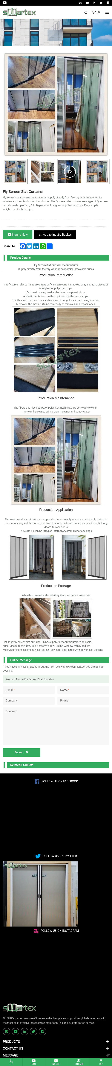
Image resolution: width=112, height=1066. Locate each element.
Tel (11, 1064)
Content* (11, 711)
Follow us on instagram (60, 930)
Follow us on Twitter (60, 856)
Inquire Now (20, 234)
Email (33, 1064)
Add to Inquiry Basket (57, 234)
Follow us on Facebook (60, 781)
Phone (64, 700)
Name (64, 690)
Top (101, 1064)
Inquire (56, 1064)
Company (11, 700)
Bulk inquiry (98, 12)
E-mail (10, 690)
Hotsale (78, 1064)
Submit (19, 752)
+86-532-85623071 (85, 12)
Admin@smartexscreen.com (5, 3)
